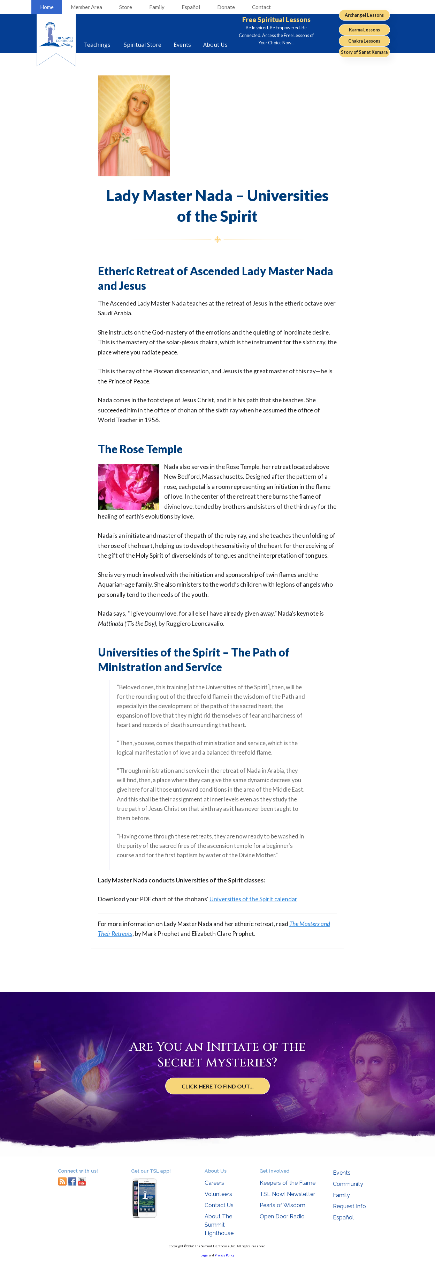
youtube (82, 1181)
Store (125, 7)
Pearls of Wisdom (282, 1205)
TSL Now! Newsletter (287, 1194)
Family (157, 7)
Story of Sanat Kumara (364, 52)
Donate (226, 7)
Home (47, 7)
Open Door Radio (282, 1216)
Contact (261, 7)
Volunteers (218, 1194)
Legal (204, 1255)
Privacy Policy (225, 1255)
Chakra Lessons (364, 41)
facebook (72, 1181)
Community (348, 1184)
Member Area (86, 7)
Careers (214, 1183)
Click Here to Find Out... (218, 1086)
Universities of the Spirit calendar (253, 899)
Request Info (349, 1206)
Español (191, 7)
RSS (62, 1181)
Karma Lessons (364, 29)
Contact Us (219, 1205)
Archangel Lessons (364, 15)
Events (342, 1172)
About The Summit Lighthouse (219, 1225)
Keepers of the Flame (287, 1183)
